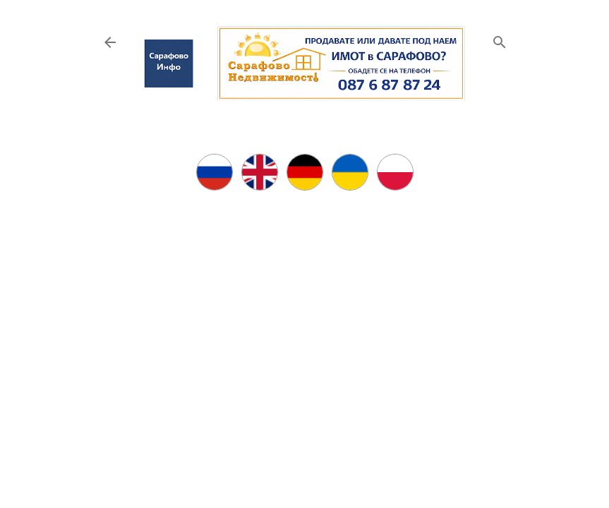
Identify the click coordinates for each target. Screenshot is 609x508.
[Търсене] (499, 39)
